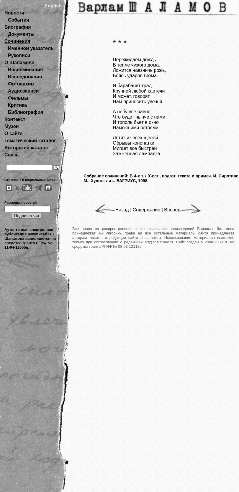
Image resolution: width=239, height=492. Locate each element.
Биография (17, 27)
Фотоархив (21, 83)
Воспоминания (25, 69)
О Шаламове (19, 62)
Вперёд (182, 209)
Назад (112, 209)
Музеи (11, 126)
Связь (11, 154)
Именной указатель (31, 48)
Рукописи (19, 55)
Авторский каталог (26, 147)
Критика (17, 105)
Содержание (147, 209)
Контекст (14, 119)
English (53, 5)
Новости (14, 12)
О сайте (13, 133)
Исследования (25, 76)
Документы (21, 34)
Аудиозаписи (23, 90)
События (18, 19)
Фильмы (18, 98)
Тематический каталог (30, 140)
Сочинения (17, 41)
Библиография (25, 112)
